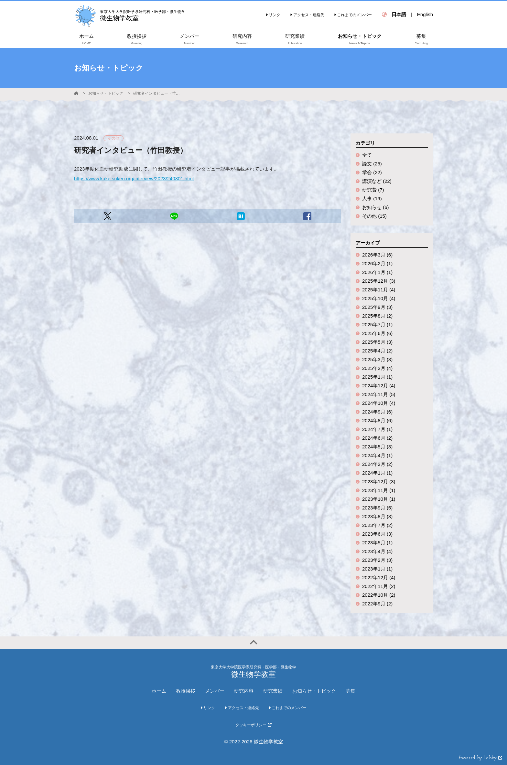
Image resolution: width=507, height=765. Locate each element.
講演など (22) (377, 181)
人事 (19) (372, 198)
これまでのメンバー (353, 15)
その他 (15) (374, 216)
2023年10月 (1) (378, 499)
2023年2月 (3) (377, 560)
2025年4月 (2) (377, 350)
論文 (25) (372, 163)
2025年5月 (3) (377, 342)
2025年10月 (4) (378, 298)
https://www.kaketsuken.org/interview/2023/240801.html (134, 178)
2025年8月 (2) (377, 316)
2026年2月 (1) (377, 263)
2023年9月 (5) (377, 507)
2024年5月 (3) (377, 446)
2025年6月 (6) (377, 333)
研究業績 (273, 691)
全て (367, 155)
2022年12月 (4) (378, 577)
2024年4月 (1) (377, 455)
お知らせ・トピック (105, 93)
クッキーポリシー (253, 725)
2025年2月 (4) (377, 368)
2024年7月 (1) (377, 429)
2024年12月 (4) (378, 385)
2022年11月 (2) (378, 586)
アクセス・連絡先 (307, 15)
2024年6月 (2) (377, 438)
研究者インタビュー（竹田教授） (157, 93)
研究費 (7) (373, 190)
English (425, 14)
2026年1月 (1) (377, 272)
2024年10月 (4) (378, 403)
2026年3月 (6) (377, 254)
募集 (350, 691)
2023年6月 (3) (377, 534)
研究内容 (243, 691)
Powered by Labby (480, 758)
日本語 (399, 14)
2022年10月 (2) (378, 595)
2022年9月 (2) (377, 603)
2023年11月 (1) (378, 490)
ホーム (159, 691)
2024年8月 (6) (377, 420)
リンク (273, 15)
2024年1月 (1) (377, 473)
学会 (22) (372, 172)
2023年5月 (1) (377, 542)
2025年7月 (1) (377, 324)
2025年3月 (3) (377, 359)
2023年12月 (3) (378, 481)
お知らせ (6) (375, 207)
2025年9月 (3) (377, 307)
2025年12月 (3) (378, 281)
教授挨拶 (185, 691)
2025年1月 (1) (377, 377)
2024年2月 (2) (377, 464)
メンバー (214, 691)
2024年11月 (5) (378, 394)
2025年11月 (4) (378, 289)
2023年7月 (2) (377, 525)
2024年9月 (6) (377, 411)
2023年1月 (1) (377, 568)
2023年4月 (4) (377, 551)
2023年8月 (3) (377, 516)
